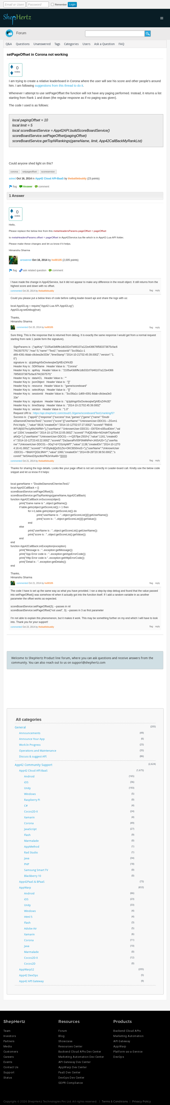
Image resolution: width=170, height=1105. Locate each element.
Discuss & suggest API (32, 756)
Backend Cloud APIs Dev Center (79, 1051)
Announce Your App (32, 739)
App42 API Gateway (31, 981)
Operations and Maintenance (37, 750)
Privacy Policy (141, 1101)
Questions (23, 44)
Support (9, 1072)
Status (7, 1077)
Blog (61, 1036)
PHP (26, 864)
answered (25, 260)
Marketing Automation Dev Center (81, 1056)
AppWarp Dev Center (72, 1067)
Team (7, 1030)
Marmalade (31, 841)
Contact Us (10, 1067)
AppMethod (31, 846)
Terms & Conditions (115, 1101)
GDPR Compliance (70, 1082)
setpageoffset (29, 171)
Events (7, 1062)
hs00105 (56, 260)
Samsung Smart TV (36, 870)
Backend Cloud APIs (127, 1030)
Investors (9, 1036)
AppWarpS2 (26, 969)
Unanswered (42, 44)
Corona (29, 823)
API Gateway (121, 1041)
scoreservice (48, 171)
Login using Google (111, 3)
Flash (27, 835)
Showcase (65, 1041)
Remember (61, 4)
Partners (9, 1041)
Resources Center (70, 1046)
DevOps (118, 1056)
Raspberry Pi (32, 800)
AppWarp (25, 887)
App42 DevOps (28, 975)
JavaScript (30, 829)
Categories (71, 44)
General (20, 727)
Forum (21, 33)
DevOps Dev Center (71, 1077)
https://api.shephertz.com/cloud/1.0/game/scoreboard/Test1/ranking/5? (73, 413)
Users (86, 44)
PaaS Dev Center (69, 1072)
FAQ (121, 44)
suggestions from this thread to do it (59, 85)
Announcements (29, 733)
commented (16, 291)
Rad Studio (31, 852)
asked (12, 178)
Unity (27, 788)
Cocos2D (29, 963)
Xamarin (29, 817)
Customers (10, 1051)
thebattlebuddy (77, 178)
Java (26, 858)
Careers (8, 1056)
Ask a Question (104, 44)
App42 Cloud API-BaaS (49, 178)
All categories (28, 719)
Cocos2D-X (31, 811)
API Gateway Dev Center (74, 1062)
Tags (57, 44)
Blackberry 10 (32, 876)
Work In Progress (30, 745)
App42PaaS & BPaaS (32, 882)
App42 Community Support (33, 765)
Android (29, 776)
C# (26, 806)
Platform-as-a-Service (128, 1051)
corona (14, 171)
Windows (30, 794)
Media (7, 1046)
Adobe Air (30, 928)
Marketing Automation (128, 1036)
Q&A (9, 44)
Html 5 (28, 917)
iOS (26, 782)
